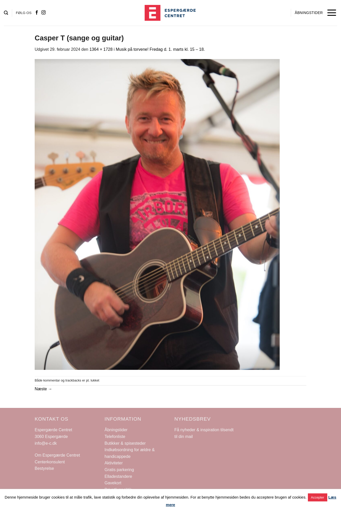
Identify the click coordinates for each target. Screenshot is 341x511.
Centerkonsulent (50, 462)
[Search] (6, 13)
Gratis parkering (119, 469)
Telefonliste (115, 436)
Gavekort (113, 483)
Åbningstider (116, 430)
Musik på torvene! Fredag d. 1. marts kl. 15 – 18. (160, 49)
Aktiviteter (114, 463)
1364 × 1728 (101, 49)
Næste (43, 389)
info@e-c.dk (46, 443)
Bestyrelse (44, 468)
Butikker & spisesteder (125, 443)
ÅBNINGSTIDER (309, 13)
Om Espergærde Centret (57, 455)
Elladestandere (118, 476)
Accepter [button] (317, 497)
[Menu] (332, 13)
